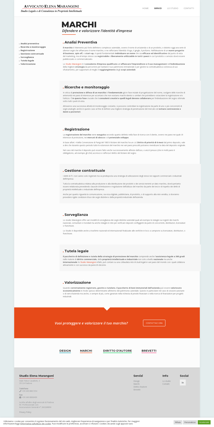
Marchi (136, 384)
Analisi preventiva (30, 43)
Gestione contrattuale (32, 53)
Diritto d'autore (140, 386)
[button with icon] (183, 382)
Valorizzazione (28, 64)
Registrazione (28, 50)
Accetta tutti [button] (204, 422)
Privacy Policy (25, 412)
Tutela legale (27, 60)
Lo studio (166, 381)
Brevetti (136, 389)
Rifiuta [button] (178, 422)
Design (136, 381)
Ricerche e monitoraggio (33, 46)
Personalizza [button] (190, 422)
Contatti (166, 384)
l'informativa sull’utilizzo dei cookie (35, 423)
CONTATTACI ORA (154, 323)
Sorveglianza (27, 57)
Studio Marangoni (73, 64)
